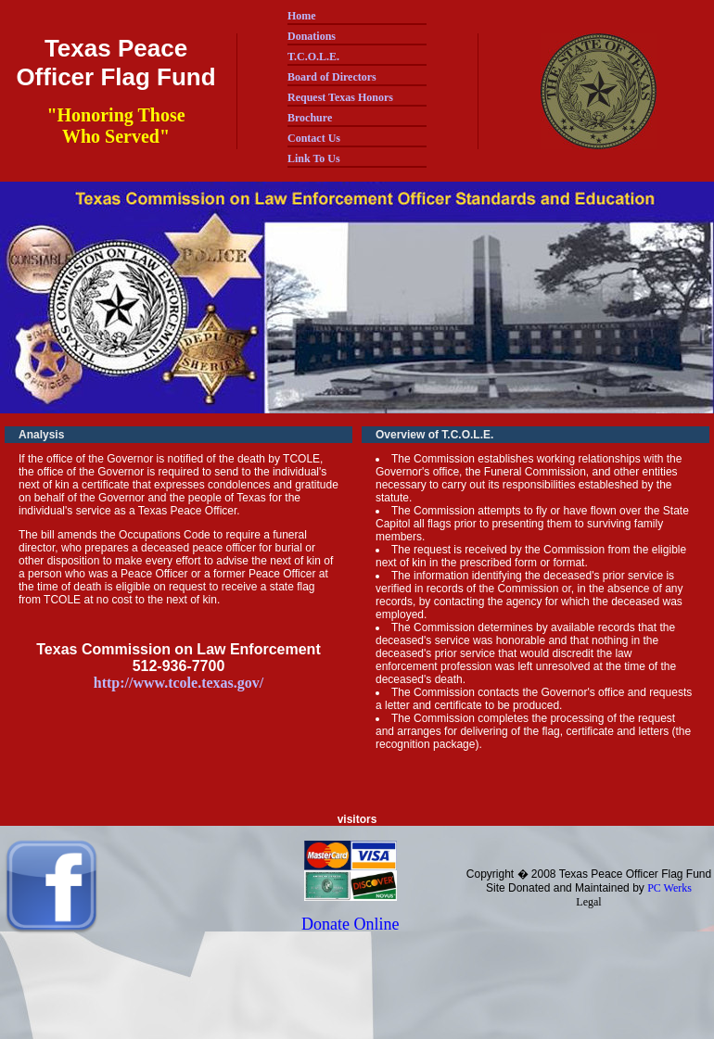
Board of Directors (331, 76)
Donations (311, 36)
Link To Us (313, 158)
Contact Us (313, 138)
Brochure (309, 117)
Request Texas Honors (340, 97)
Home (301, 15)
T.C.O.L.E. (313, 56)
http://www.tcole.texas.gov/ (179, 683)
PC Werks (669, 887)
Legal (588, 901)
